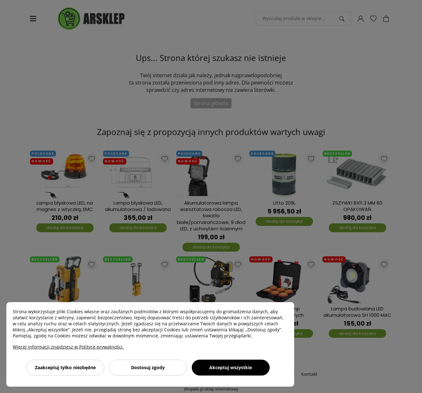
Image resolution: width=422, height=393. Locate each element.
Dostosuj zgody (148, 367)
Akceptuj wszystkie (230, 367)
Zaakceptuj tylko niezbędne (65, 367)
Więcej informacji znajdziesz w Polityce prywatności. (68, 347)
